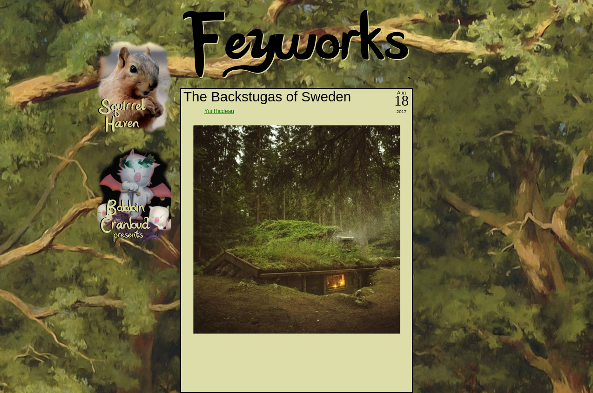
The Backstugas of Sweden (267, 96)
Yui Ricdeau (219, 111)
